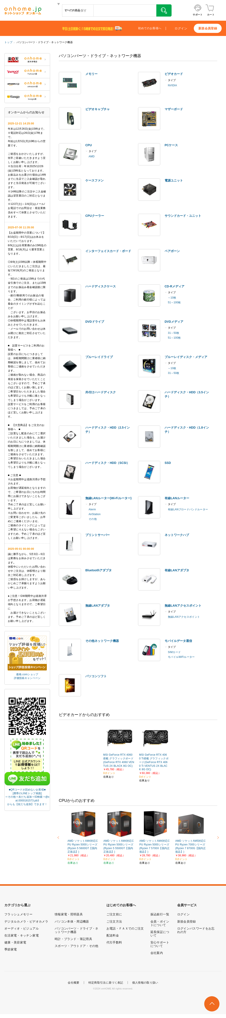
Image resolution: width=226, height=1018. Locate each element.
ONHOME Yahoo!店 (27, 72)
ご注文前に (114, 914)
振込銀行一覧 (159, 914)
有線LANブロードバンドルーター (188, 509)
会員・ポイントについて (159, 923)
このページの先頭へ (211, 1003)
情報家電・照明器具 (69, 914)
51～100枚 (174, 302)
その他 (93, 519)
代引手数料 (114, 942)
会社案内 (156, 953)
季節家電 (10, 949)
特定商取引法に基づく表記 (105, 982)
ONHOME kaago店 (27, 97)
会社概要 (73, 982)
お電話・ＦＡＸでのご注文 (125, 928)
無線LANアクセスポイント (184, 616)
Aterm (92, 509)
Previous (59, 837)
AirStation (95, 514)
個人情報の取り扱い (145, 982)
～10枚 (172, 297)
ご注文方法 (114, 921)
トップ (8, 42)
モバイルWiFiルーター (181, 656)
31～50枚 (173, 332)
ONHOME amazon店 (27, 84)
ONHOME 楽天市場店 (27, 59)
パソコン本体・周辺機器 (72, 921)
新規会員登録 (207, 28)
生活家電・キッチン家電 (21, 935)
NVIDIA (172, 85)
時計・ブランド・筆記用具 (73, 939)
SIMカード (174, 652)
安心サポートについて (159, 944)
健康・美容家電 (15, 942)
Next (217, 837)
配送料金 (112, 935)
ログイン (181, 28)
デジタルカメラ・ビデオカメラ (26, 921)
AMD (92, 156)
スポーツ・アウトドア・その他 (76, 946)
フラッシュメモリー (18, 914)
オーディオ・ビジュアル (21, 928)
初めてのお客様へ (149, 28)
